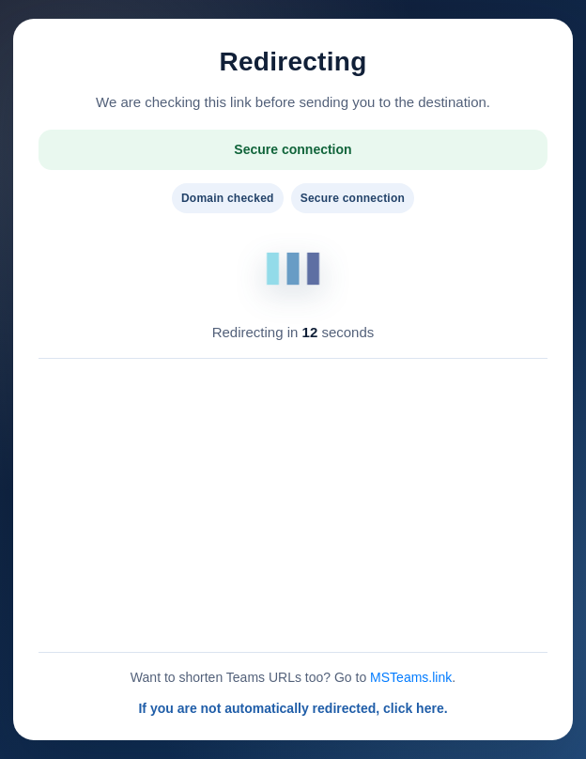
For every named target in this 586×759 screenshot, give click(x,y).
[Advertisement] (293, 505)
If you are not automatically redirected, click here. (292, 708)
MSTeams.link (411, 677)
